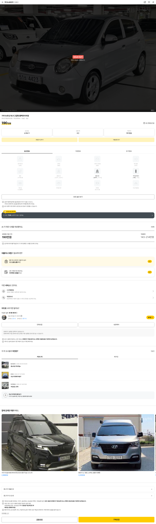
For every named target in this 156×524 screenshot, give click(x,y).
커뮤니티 (40, 357)
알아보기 (78, 261)
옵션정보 (27, 151)
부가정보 (129, 151)
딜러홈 (149, 317)
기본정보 (78, 151)
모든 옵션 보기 (78, 197)
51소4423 (12, 2)
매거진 (116, 357)
